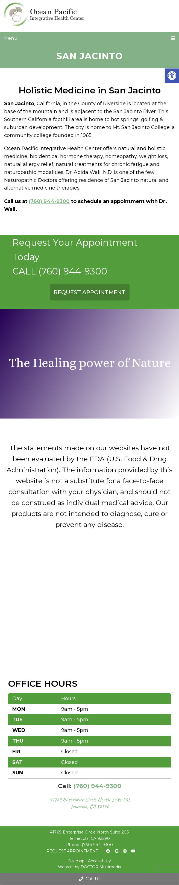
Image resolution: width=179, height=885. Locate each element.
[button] (172, 75)
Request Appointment (72, 851)
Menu (10, 38)
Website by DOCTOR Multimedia (89, 866)
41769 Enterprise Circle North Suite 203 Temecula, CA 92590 (89, 803)
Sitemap (76, 860)
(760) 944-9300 (49, 201)
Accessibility (99, 860)
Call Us (89, 878)
